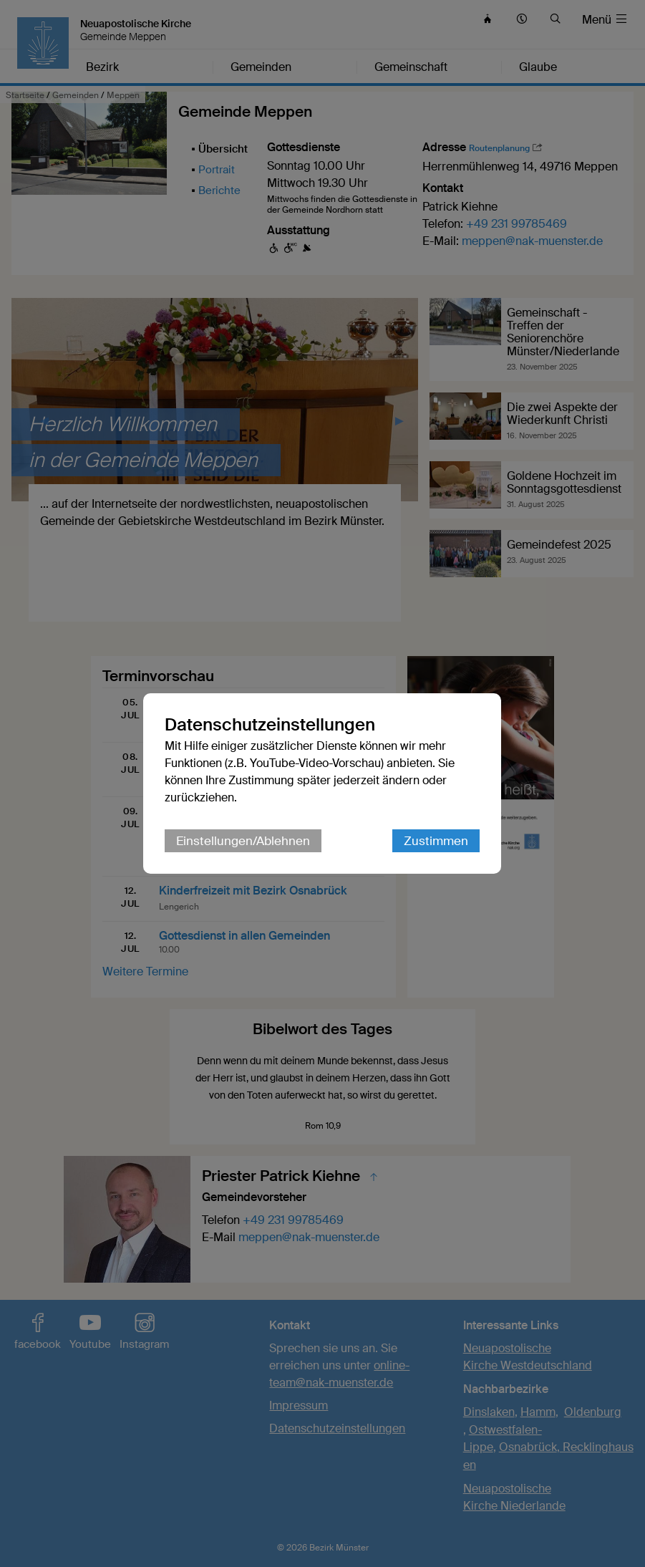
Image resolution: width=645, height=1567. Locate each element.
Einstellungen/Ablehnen (244, 841)
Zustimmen (436, 841)
